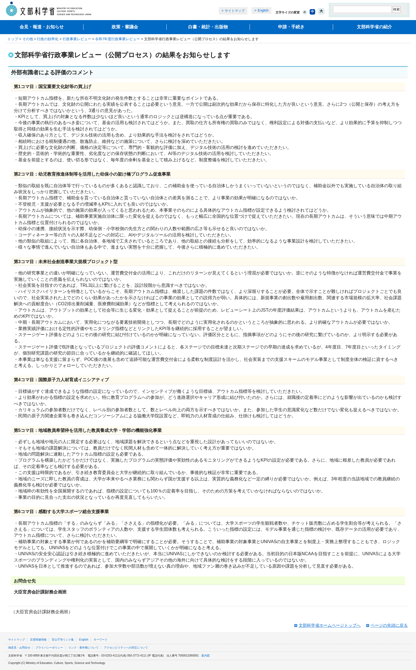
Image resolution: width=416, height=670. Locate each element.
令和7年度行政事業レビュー (117, 39)
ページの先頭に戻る (389, 625)
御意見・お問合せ (19, 647)
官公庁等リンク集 (63, 639)
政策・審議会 (125, 26)
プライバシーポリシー (49, 647)
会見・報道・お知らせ (42, 26)
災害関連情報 (38, 639)
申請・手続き (291, 26)
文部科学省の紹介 (374, 26)
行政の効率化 (47, 39)
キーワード (100, 639)
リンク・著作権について (83, 647)
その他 (27, 39)
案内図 (205, 655)
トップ (12, 39)
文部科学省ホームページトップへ (330, 625)
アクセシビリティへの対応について (126, 647)
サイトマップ (235, 11)
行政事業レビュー (77, 39)
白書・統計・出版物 (208, 26)
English (263, 10)
